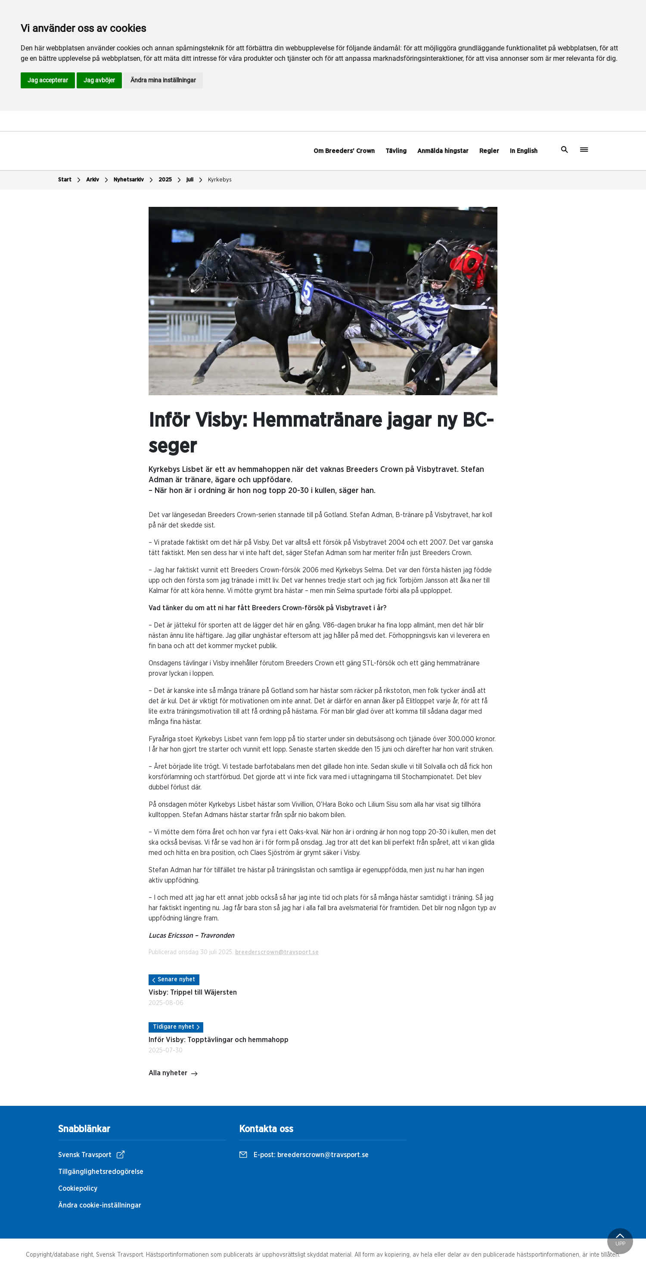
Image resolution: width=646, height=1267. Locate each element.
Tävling (396, 151)
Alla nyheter (173, 1074)
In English (523, 151)
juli (195, 180)
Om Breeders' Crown (344, 151)
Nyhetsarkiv (134, 180)
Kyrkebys (220, 180)
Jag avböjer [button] (99, 80)
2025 (170, 180)
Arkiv (98, 180)
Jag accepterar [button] (48, 80)
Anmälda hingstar (443, 151)
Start (70, 180)
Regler (489, 151)
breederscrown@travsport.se (277, 952)
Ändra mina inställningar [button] (163, 80)
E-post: (304, 1155)
